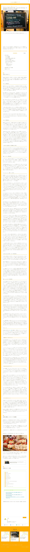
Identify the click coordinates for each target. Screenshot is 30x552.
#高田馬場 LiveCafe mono (6, 501)
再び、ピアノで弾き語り (9, 59)
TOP (1, 544)
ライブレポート (13, 6)
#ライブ (14, 501)
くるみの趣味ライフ (15, 2)
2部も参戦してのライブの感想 (9, 67)
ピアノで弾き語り (8, 57)
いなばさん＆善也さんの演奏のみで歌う (10, 58)
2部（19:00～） (7, 55)
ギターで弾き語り (8, 56)
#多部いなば (24, 501)
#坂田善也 (21, 501)
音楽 (3, 544)
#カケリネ (11, 501)
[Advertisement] (15, 40)
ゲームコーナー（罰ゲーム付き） (10, 60)
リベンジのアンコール (8, 65)
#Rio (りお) (17, 501)
